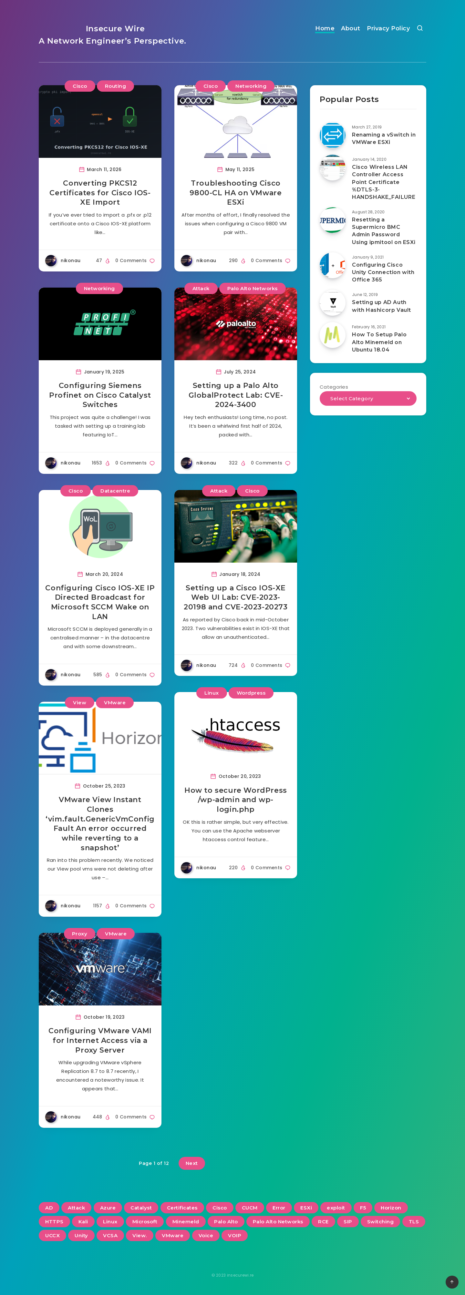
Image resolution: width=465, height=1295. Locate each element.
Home (325, 28)
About (350, 28)
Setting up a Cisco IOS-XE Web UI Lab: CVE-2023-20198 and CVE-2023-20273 (235, 597)
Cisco (80, 86)
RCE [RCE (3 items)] (323, 1222)
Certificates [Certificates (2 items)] (182, 1208)
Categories (334, 386)
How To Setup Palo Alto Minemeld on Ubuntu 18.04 (379, 341)
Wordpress (251, 693)
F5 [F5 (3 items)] (363, 1208)
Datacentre (115, 491)
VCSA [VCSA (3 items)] (110, 1235)
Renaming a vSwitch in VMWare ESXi (384, 138)
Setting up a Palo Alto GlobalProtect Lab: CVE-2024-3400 (236, 395)
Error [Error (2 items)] (279, 1208)
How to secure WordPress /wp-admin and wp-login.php (235, 800)
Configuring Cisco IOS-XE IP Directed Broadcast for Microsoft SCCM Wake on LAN (100, 602)
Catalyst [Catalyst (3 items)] (141, 1208)
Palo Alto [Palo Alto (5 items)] (226, 1222)
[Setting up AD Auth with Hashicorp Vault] (333, 303)
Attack (201, 288)
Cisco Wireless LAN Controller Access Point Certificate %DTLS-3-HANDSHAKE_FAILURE (383, 182)
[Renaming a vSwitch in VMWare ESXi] (333, 135)
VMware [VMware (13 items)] (172, 1235)
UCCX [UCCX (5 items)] (52, 1235)
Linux (211, 693)
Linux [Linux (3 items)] (110, 1222)
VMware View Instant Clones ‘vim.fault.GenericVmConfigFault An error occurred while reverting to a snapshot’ (100, 823)
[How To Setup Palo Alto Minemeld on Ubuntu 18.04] (333, 335)
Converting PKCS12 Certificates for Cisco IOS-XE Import (99, 193)
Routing (115, 86)
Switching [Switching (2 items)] (380, 1222)
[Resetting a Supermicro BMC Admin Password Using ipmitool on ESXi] (333, 220)
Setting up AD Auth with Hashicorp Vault (381, 306)
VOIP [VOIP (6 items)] (234, 1235)
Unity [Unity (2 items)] (81, 1235)
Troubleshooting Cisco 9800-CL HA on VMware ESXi (236, 193)
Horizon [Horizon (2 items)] (391, 1208)
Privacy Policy (388, 28)
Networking (250, 86)
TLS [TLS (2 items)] (414, 1222)
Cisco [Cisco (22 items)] (219, 1208)
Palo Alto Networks (252, 288)
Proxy (80, 934)
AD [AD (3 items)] (49, 1208)
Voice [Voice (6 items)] (206, 1235)
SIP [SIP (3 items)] (348, 1222)
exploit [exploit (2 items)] (336, 1208)
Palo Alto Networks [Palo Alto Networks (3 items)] (278, 1222)
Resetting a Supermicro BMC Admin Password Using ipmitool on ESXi (383, 231)
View (79, 702)
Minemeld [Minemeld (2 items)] (185, 1222)
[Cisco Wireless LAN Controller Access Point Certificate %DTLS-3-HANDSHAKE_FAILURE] (333, 167)
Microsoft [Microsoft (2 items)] (145, 1222)
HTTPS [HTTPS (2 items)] (54, 1222)
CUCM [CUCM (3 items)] (250, 1208)
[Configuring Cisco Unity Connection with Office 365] (333, 265)
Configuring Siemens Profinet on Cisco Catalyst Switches (100, 395)
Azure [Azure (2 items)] (108, 1208)
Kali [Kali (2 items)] (83, 1222)
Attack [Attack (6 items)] (76, 1208)
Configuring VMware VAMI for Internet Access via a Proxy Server (100, 1040)
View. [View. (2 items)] (139, 1235)
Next (192, 1163)
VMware (115, 702)
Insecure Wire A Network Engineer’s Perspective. (112, 35)
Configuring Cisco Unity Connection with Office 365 (383, 272)
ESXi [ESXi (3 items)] (306, 1208)
